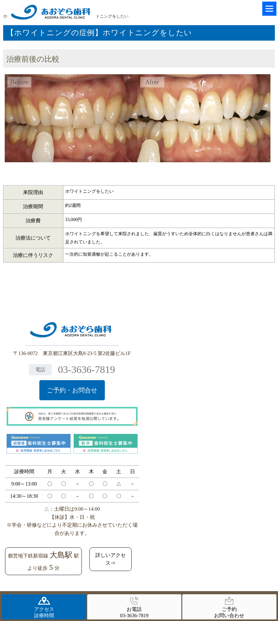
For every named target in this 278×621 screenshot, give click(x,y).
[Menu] (269, 9)
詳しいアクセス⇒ (110, 559)
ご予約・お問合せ (72, 390)
